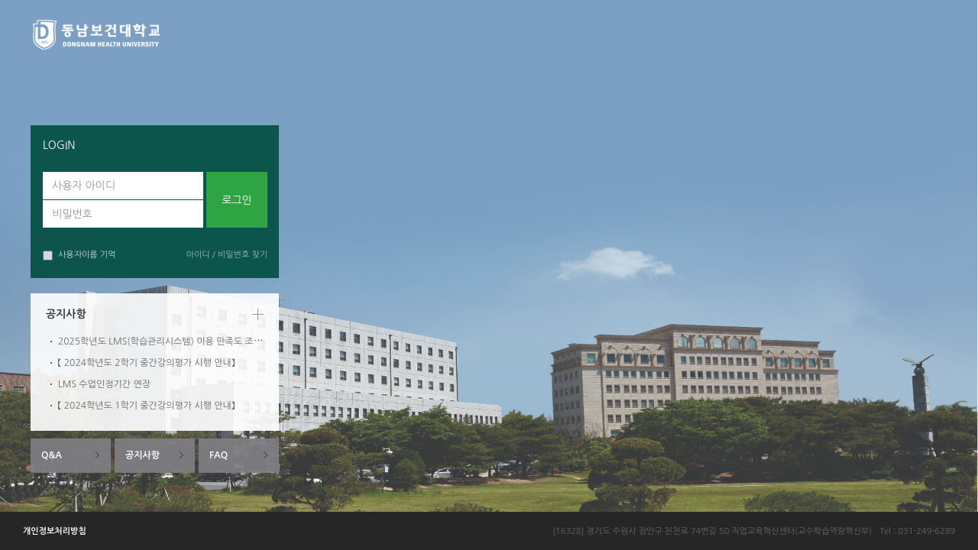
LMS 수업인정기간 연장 (104, 384)
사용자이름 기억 (79, 255)
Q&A (51, 455)
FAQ (218, 455)
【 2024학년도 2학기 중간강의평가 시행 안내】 (146, 362)
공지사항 (142, 455)
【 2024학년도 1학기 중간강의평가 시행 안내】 (146, 405)
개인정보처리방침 (54, 531)
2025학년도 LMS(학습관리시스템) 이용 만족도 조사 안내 (170, 341)
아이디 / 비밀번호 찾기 (226, 255)
